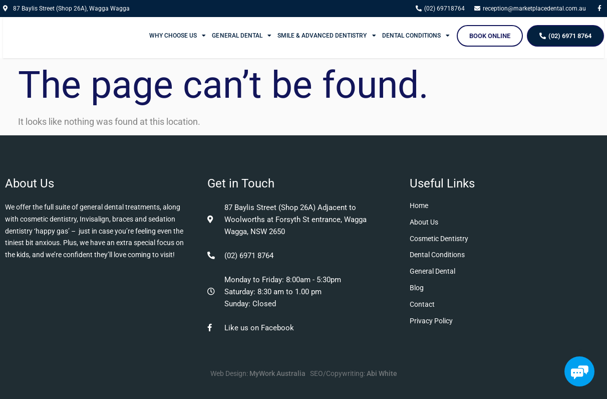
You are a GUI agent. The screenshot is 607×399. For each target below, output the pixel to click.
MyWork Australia (277, 373)
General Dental (241, 36)
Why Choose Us (177, 36)
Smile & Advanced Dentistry (326, 36)
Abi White (382, 373)
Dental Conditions (416, 36)
